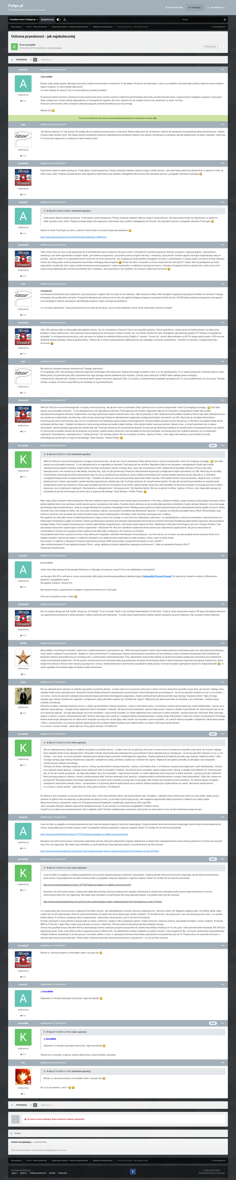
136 (23, 156)
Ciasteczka (62, 1173)
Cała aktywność (217, 7)
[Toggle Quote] (44, 211)
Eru (23, 1062)
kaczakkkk (30, 45)
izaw (23, 124)
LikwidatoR (23, 163)
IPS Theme (15, 1170)
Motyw (23, 1173)
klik (154, 118)
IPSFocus (26, 1170)
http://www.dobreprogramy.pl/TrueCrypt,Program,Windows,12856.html (73, 237)
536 (23, 101)
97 (23, 1094)
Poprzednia (21, 60)
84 (23, 674)
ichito (23, 682)
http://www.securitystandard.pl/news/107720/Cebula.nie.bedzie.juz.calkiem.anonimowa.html (84, 834)
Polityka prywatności (38, 1173)
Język (14, 1173)
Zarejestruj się (47, 19)
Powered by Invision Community (212, 1173)
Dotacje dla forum (175, 7)
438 (23, 713)
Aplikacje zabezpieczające (49, 48)
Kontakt (52, 1173)
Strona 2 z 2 (47, 60)
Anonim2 (23, 69)
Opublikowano (53, 70)
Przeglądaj (195, 7)
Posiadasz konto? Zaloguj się (24, 19)
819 (23, 477)
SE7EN (23, 643)
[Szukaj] (194, 19)
